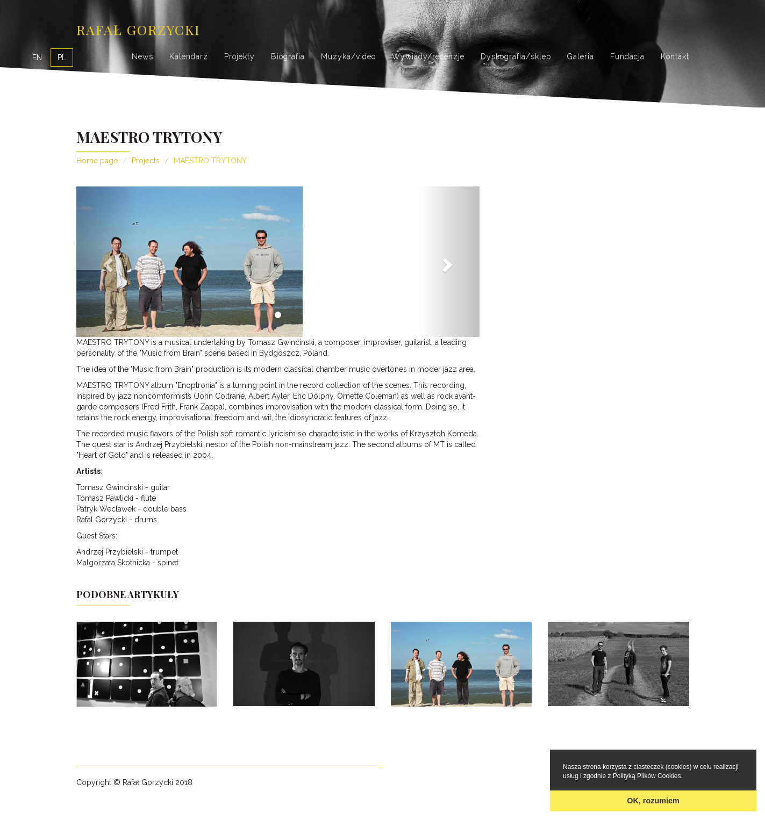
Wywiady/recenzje (428, 56)
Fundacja (627, 56)
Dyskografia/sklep (516, 56)
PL (62, 57)
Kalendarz (188, 56)
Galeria (580, 56)
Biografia (288, 56)
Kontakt (675, 56)
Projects (146, 160)
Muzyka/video (348, 56)
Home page (97, 160)
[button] (106, 261)
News (142, 56)
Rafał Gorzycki (138, 29)
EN (37, 57)
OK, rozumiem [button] (653, 800)
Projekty (239, 56)
